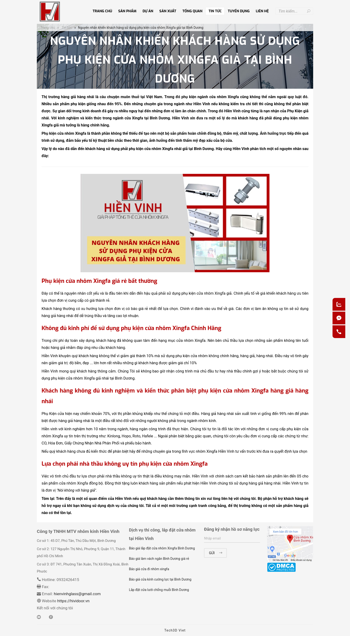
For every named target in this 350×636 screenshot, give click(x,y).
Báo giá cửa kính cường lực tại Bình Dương (160, 579)
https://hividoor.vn (73, 600)
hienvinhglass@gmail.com (77, 593)
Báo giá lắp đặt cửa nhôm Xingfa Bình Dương (162, 548)
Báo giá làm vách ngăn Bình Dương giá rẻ (159, 559)
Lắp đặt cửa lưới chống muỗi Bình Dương (159, 590)
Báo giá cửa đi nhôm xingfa (149, 569)
